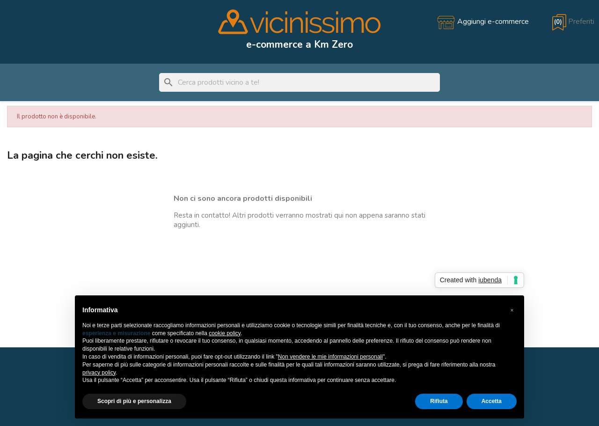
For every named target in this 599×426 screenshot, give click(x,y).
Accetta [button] (492, 401)
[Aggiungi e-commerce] (483, 21)
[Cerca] (299, 82)
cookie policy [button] (225, 333)
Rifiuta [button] (438, 401)
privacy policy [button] (99, 372)
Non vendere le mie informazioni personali (330, 356)
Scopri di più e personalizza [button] (134, 401)
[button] (511, 310)
